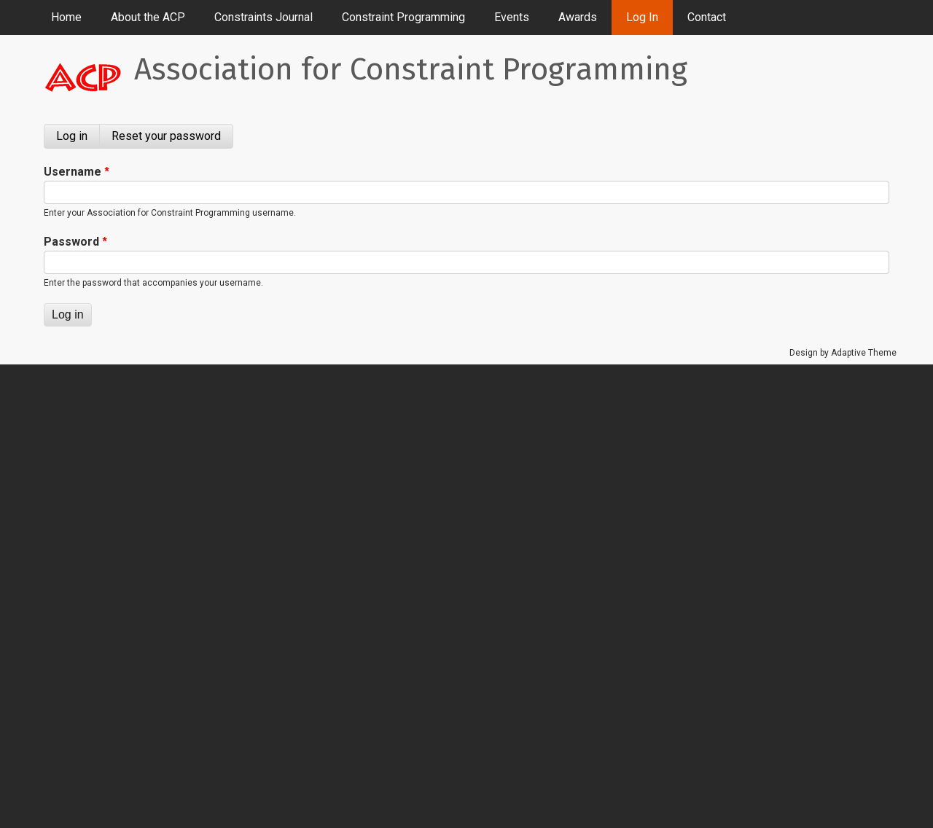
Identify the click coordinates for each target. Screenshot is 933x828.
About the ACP (148, 17)
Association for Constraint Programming (410, 69)
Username (72, 172)
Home (66, 17)
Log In (642, 17)
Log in (78, 139)
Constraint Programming (403, 17)
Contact (706, 17)
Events (511, 17)
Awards (577, 17)
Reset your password (166, 136)
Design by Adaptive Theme (843, 353)
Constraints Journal (263, 17)
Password (71, 242)
